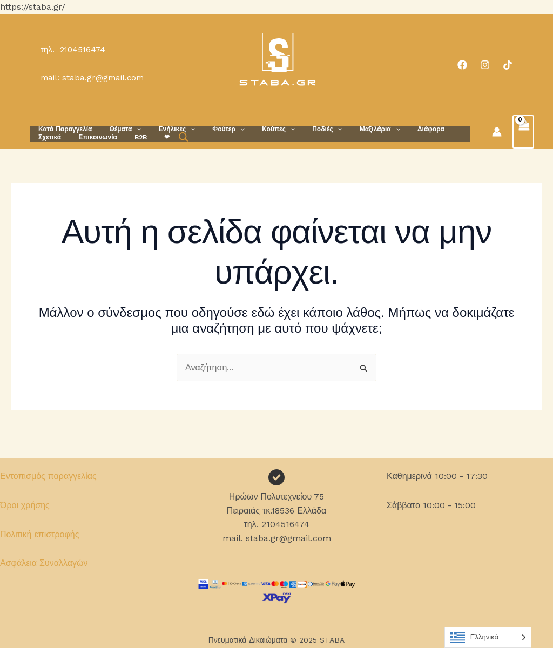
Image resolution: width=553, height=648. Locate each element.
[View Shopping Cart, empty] (523, 131)
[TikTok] (507, 65)
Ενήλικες (166, 129)
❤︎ (116, 137)
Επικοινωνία (55, 137)
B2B (94, 137)
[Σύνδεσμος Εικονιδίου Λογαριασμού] (497, 132)
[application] (129, 129)
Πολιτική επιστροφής (39, 534)
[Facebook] (462, 65)
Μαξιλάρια (352, 129)
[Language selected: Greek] (487, 637)
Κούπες (258, 129)
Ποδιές (303, 129)
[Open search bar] (130, 137)
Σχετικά (436, 129)
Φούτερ (213, 129)
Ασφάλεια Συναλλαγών (44, 563)
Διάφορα (398, 129)
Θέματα (118, 129)
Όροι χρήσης (25, 505)
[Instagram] (485, 65)
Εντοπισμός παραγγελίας (48, 476)
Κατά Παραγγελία (63, 129)
